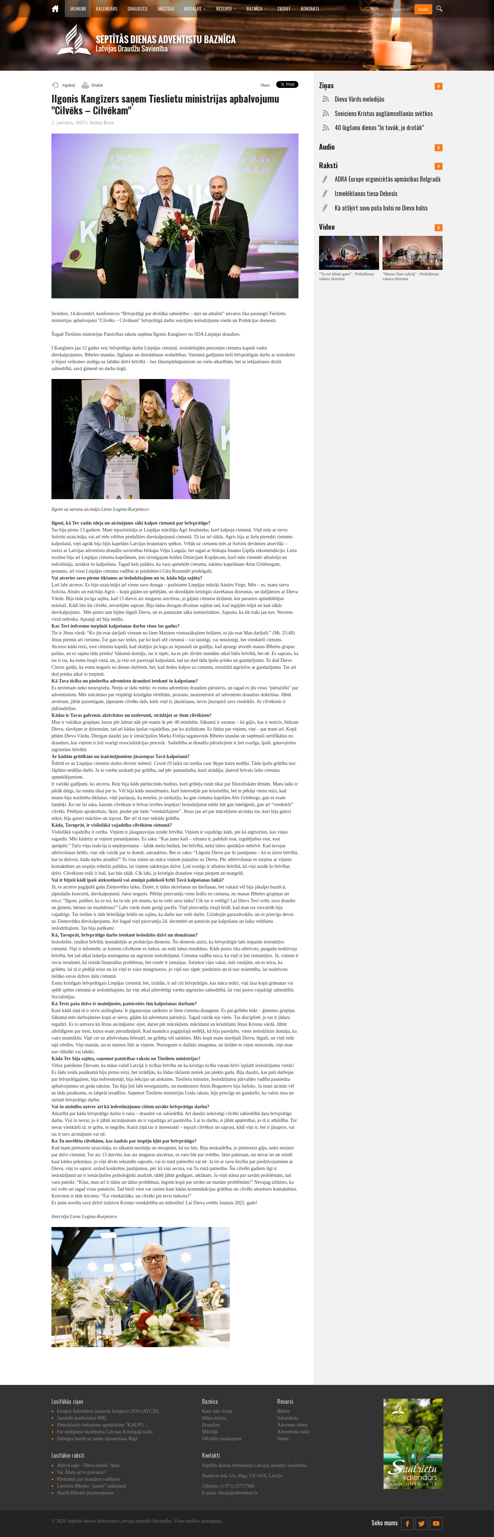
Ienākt (423, 9)
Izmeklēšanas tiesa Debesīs (366, 193)
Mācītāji (166, 8)
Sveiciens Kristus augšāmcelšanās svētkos (384, 113)
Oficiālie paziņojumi (222, 1438)
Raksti (381, 165)
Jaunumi (78, 8)
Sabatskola (287, 1418)
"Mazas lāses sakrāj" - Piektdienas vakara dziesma (411, 276)
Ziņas (381, 85)
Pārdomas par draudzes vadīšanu (88, 1479)
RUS (374, 8)
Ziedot (284, 8)
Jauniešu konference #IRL (82, 1418)
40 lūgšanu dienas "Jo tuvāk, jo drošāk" (379, 127)
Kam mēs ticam (217, 1411)
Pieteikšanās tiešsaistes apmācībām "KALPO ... (103, 1424)
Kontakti (310, 8)
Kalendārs (106, 8)
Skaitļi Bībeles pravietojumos (85, 1492)
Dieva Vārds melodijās (359, 99)
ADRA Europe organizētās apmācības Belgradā (387, 179)
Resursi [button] (226, 8)
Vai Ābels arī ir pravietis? (81, 1472)
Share (265, 85)
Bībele (283, 1411)
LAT (364, 8)
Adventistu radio (293, 1431)
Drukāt (97, 85)
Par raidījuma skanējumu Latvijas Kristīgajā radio (105, 1431)
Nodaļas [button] (195, 8)
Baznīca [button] (256, 8)
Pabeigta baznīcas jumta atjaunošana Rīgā (97, 1438)
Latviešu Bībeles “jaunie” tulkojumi (91, 1486)
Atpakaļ (68, 85)
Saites (283, 1438)
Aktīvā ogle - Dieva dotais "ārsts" (89, 1465)
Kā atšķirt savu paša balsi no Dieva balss (381, 208)
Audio (381, 146)
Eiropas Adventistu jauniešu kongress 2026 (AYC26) (108, 1411)
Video (381, 226)
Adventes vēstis (292, 1424)
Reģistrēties (400, 9)
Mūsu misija (214, 1418)
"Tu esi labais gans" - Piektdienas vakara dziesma (346, 276)
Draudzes (138, 8)
